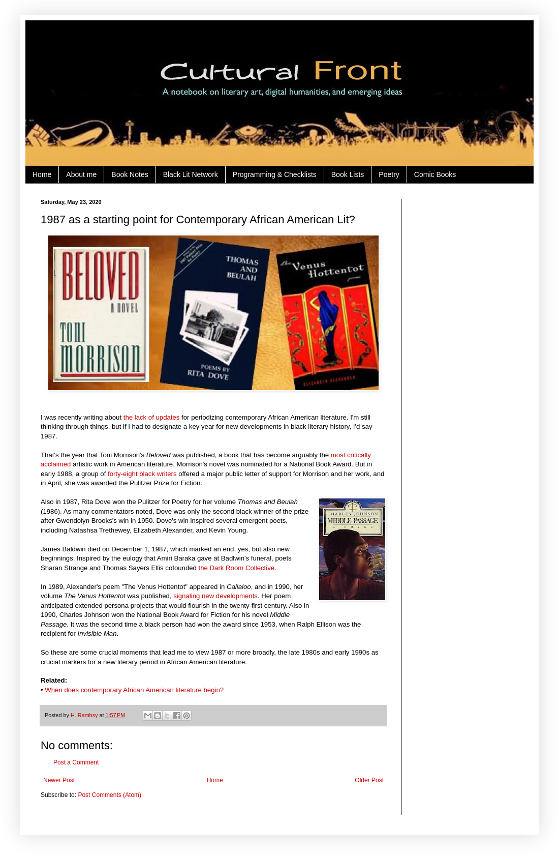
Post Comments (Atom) (109, 795)
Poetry (389, 174)
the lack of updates (151, 417)
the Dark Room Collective (237, 568)
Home (42, 174)
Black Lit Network (190, 174)
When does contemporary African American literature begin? (134, 690)
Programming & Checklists (275, 174)
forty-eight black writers (142, 474)
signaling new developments (215, 596)
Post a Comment (76, 762)
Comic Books (435, 174)
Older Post (369, 780)
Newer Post (59, 780)
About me (81, 174)
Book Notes (129, 174)
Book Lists (347, 174)
